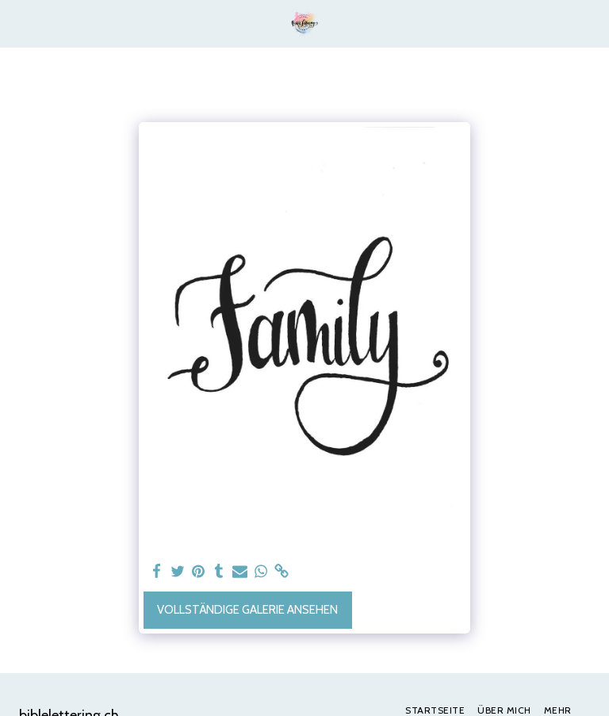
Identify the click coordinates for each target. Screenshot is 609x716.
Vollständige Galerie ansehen (247, 610)
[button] (17, 23)
